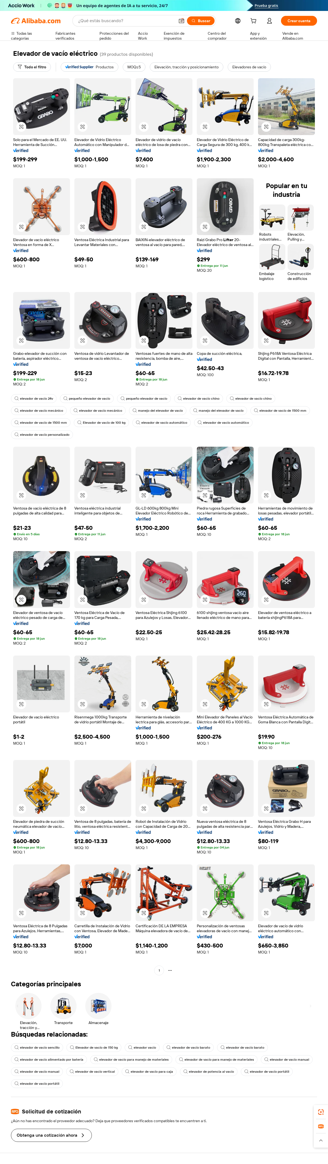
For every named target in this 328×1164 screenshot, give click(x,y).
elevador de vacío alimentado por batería (48, 1059)
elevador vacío (142, 1047)
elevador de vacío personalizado (41, 434)
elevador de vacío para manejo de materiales (131, 1059)
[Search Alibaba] (126, 21)
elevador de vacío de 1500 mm (280, 410)
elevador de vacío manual (286, 1059)
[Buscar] (201, 20)
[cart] (254, 21)
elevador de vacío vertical (92, 1071)
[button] (181, 20)
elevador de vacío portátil (266, 1071)
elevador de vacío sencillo (37, 1047)
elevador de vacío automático (161, 422)
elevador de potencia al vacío (208, 1071)
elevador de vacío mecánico (38, 410)
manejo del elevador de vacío (158, 410)
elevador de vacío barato (188, 1047)
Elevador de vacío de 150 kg (94, 1047)
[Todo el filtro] (32, 67)
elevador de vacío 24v (33, 398)
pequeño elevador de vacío (86, 398)
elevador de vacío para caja (149, 1071)
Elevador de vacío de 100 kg (101, 422)
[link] (321, 1112)
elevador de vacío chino (198, 398)
